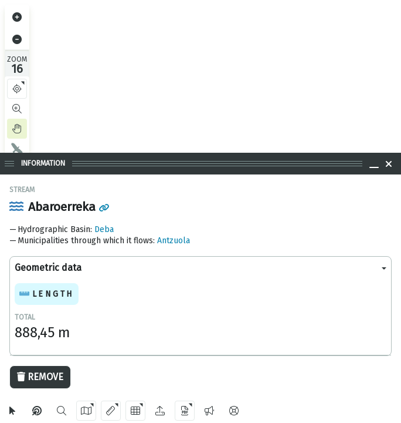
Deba (104, 229)
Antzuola (173, 241)
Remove (40, 376)
